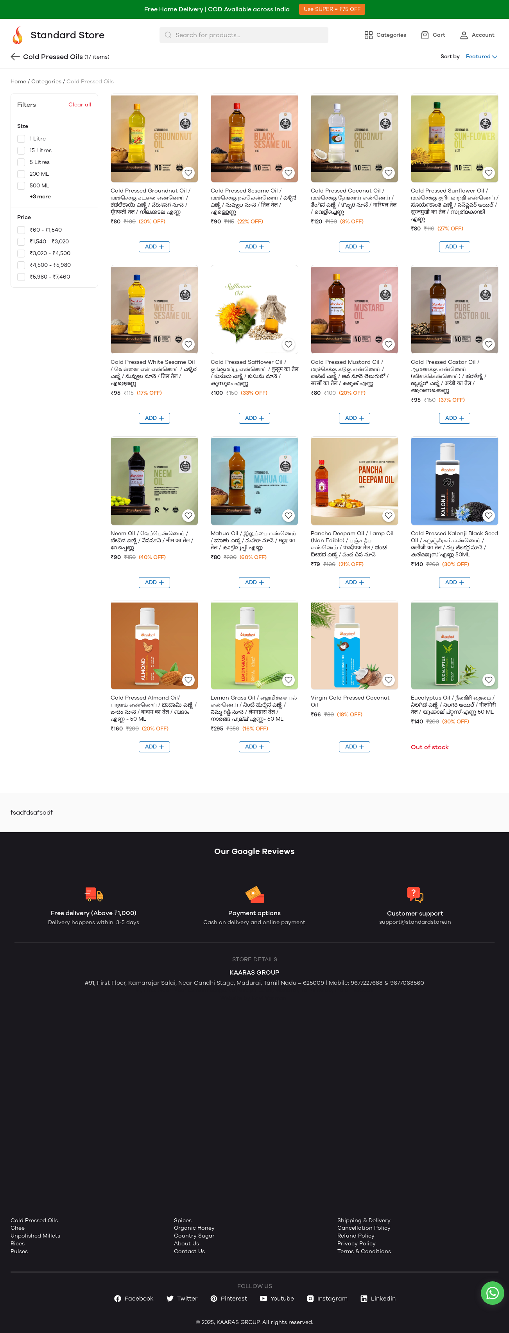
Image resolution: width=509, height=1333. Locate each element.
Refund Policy (356, 1235)
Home (18, 81)
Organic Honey (194, 1228)
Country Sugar (194, 1235)
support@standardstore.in (415, 922)
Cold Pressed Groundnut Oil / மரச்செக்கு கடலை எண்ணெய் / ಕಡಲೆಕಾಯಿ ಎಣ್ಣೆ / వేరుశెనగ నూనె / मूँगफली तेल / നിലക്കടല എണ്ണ (150, 201)
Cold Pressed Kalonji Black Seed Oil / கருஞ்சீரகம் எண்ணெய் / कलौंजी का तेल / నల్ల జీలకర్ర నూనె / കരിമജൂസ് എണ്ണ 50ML (454, 544)
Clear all (79, 104)
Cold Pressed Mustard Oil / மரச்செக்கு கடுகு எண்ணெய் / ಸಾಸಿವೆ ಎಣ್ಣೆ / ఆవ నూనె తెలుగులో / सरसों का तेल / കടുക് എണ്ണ (350, 373)
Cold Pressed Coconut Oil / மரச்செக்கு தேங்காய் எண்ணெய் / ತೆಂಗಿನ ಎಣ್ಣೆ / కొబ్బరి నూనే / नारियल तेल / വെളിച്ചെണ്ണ (353, 201)
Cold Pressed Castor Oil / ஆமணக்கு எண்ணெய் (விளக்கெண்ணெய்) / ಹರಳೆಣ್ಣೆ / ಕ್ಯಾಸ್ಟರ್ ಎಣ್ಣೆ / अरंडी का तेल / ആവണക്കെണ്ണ (448, 376)
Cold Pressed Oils (34, 1220)
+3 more (40, 196)
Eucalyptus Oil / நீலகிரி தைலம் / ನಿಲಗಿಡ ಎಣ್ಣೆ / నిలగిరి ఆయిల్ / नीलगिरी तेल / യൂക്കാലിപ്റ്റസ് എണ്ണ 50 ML (453, 704)
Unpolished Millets (35, 1235)
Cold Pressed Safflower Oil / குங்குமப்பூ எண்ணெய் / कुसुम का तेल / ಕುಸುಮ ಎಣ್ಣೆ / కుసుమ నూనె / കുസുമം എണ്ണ (254, 373)
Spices (183, 1220)
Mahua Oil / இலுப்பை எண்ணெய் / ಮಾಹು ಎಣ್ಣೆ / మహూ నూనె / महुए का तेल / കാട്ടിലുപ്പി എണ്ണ (253, 540)
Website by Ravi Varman (253, 998)
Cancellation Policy (364, 1228)
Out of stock (430, 747)
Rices (18, 1243)
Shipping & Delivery (364, 1220)
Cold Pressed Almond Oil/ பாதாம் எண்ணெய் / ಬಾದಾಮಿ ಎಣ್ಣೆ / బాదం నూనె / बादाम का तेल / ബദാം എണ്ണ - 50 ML (154, 708)
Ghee (18, 1228)
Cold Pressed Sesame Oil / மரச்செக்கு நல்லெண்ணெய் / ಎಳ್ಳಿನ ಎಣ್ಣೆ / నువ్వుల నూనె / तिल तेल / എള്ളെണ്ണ (253, 201)
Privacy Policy (356, 1243)
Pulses (19, 1251)
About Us (186, 1243)
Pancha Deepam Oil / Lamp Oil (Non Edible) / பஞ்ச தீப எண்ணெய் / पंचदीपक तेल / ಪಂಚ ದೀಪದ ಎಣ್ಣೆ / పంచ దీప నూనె (352, 544)
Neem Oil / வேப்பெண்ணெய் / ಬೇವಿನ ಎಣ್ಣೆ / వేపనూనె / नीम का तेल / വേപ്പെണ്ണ (152, 540)
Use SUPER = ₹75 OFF (332, 9)
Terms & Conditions (364, 1251)
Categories (46, 81)
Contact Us (189, 1251)
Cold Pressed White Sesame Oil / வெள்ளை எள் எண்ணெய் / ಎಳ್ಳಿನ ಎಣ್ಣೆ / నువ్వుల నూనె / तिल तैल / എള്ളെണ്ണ (154, 373)
